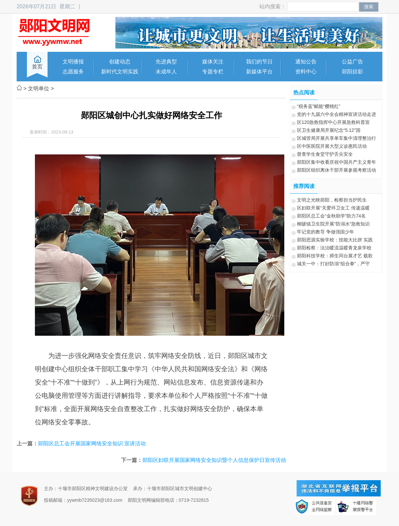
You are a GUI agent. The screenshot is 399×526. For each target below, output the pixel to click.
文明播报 (73, 61)
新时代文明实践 (119, 71)
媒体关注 (212, 61)
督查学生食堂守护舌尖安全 (325, 154)
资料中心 (306, 71)
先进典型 (166, 61)
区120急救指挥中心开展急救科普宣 (333, 122)
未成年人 (166, 71)
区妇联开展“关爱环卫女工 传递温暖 (333, 208)
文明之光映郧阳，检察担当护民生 (332, 200)
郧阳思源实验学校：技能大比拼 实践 (335, 239)
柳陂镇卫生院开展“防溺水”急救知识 (333, 223)
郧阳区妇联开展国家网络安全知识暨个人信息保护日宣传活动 (214, 460)
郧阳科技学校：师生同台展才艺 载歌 (335, 255)
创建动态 (119, 61)
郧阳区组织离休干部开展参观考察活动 (336, 170)
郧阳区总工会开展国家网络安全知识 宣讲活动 (92, 443)
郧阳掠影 (352, 71)
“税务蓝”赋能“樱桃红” (318, 106)
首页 (37, 66)
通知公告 (306, 61)
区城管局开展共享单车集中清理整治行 (336, 138)
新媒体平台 (259, 71)
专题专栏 (212, 71)
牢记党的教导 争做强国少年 (325, 231)
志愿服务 (73, 71)
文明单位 (38, 88)
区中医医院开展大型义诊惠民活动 (332, 146)
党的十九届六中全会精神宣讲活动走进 (336, 114)
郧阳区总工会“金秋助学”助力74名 (331, 216)
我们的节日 (259, 61)
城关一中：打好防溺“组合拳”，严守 (333, 263)
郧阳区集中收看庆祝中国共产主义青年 (336, 162)
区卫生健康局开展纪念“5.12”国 (328, 130)
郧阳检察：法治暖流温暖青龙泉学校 (334, 247)
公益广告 (352, 61)
